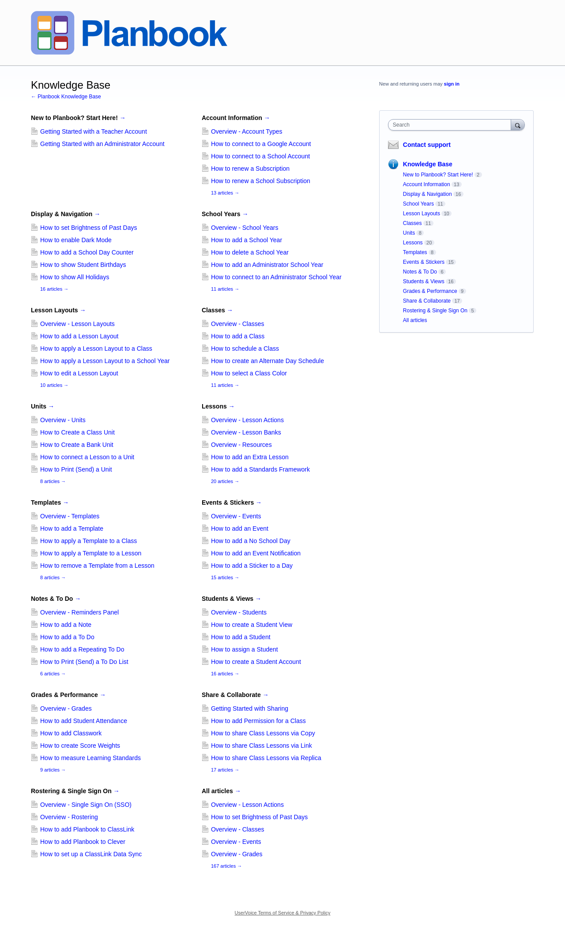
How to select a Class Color (249, 373)
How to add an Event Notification (256, 553)
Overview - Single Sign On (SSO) (86, 804)
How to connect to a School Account (260, 156)
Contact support (427, 145)
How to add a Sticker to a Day (252, 565)
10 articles (54, 385)
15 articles (225, 577)
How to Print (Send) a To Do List (84, 661)
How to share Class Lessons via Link (261, 745)
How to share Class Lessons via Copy (263, 733)
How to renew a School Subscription (260, 180)
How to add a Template (71, 528)
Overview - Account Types (246, 131)
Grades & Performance (68, 694)
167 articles (226, 866)
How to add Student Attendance (83, 720)
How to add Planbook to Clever (82, 841)
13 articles (225, 192)
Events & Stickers (232, 502)
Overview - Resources (241, 444)
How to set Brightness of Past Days (88, 227)
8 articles (53, 481)
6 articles (53, 673)
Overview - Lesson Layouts (77, 323)
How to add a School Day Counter (87, 252)
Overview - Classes (237, 323)
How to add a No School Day (250, 540)
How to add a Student (241, 637)
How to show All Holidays (74, 277)
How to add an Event (239, 528)
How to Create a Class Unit (77, 432)
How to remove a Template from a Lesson (97, 565)
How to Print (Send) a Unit (76, 469)
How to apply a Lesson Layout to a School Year (105, 360)
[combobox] (451, 125)
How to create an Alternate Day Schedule (267, 360)
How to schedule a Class (245, 348)
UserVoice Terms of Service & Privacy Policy (283, 912)
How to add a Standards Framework (260, 469)
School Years (225, 213)
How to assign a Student (244, 649)
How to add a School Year (246, 240)
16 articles (54, 289)
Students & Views (231, 598)
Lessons (218, 406)
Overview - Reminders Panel (79, 612)
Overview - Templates (69, 516)
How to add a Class (237, 336)
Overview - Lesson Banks (246, 432)
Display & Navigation (65, 213)
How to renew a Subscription (250, 168)
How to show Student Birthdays (83, 264)
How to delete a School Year (250, 252)
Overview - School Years (245, 227)
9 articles (53, 769)
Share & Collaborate (235, 694)
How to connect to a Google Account (261, 143)
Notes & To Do (56, 598)
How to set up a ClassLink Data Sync (91, 854)
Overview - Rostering (69, 817)
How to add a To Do (67, 637)
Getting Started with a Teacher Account (93, 131)
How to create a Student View (251, 624)
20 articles (225, 481)
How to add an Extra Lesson (250, 457)
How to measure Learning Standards (90, 757)
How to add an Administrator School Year (267, 264)
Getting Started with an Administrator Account (102, 143)
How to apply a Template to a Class (88, 540)
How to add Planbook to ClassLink (87, 829)
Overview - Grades (66, 708)
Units (42, 406)
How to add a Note (65, 624)
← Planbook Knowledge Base (66, 97)
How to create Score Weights (80, 745)
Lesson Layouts (58, 310)
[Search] (518, 124)
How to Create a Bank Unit (76, 444)
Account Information (236, 117)
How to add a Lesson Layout (79, 336)
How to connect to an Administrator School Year (276, 277)
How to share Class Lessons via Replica (266, 757)
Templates (50, 502)
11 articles (225, 289)
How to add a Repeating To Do (82, 649)
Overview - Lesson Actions (247, 419)
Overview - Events (236, 516)
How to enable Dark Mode (76, 240)
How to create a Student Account (256, 661)
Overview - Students (239, 612)
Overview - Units (63, 419)
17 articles (225, 769)
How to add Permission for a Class (258, 720)
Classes (217, 310)
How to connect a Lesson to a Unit (87, 457)
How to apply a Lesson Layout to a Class (96, 348)
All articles (221, 790)
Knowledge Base (427, 164)
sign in (452, 83)
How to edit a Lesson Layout (79, 373)
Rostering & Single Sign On (75, 790)
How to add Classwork (71, 733)
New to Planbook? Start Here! (78, 117)
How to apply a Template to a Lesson (90, 553)
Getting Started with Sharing (249, 708)
